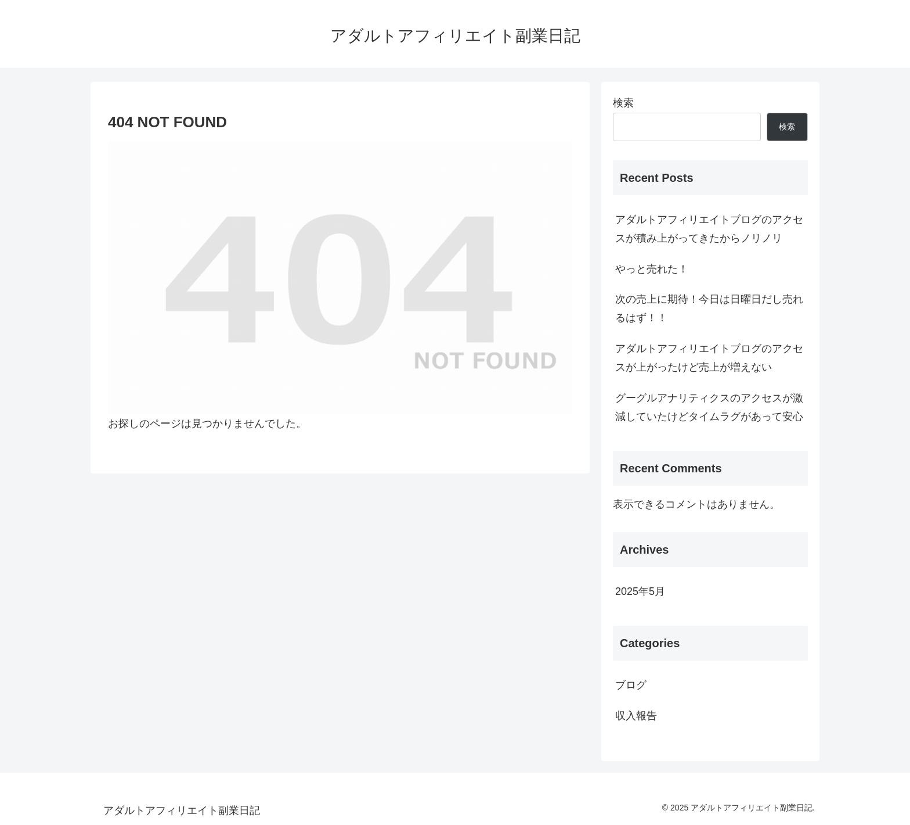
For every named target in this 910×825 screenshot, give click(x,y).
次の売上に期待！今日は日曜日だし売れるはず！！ (709, 308)
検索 (623, 103)
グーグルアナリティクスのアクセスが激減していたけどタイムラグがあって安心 (709, 407)
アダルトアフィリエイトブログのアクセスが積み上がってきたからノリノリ (709, 229)
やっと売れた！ (651, 269)
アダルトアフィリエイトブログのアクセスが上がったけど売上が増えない (709, 358)
